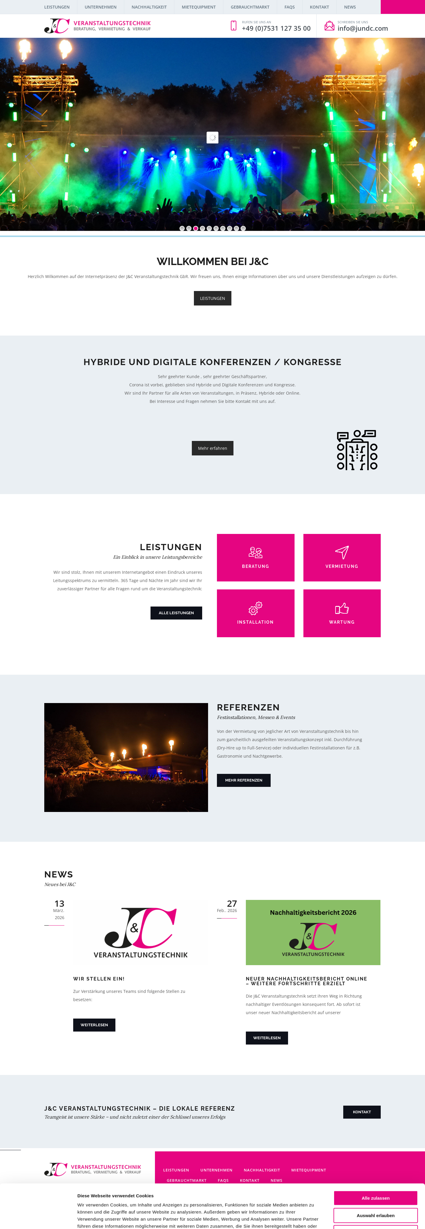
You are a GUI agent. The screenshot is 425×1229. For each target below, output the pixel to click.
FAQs (290, 7)
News (350, 7)
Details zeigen (314, 1217)
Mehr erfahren (212, 448)
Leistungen (57, 7)
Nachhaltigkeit (149, 7)
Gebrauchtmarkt (250, 7)
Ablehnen (376, 1191)
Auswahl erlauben (376, 1174)
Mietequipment (199, 7)
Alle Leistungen (176, 613)
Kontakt (319, 7)
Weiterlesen (94, 1025)
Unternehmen (101, 7)
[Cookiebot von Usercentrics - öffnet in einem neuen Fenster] (38, 1217)
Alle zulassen (376, 1156)
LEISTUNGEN (212, 298)
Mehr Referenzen (243, 780)
